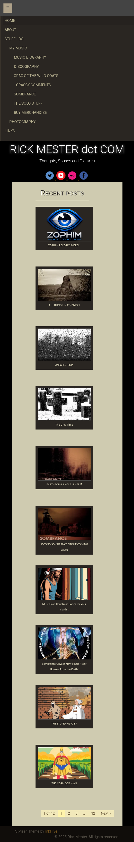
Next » (106, 813)
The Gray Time (64, 424)
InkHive (51, 831)
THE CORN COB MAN (64, 783)
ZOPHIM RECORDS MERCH (64, 245)
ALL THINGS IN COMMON (64, 305)
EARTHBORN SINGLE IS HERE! (64, 484)
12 (93, 813)
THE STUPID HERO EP (64, 723)
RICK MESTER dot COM (67, 149)
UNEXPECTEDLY (64, 365)
